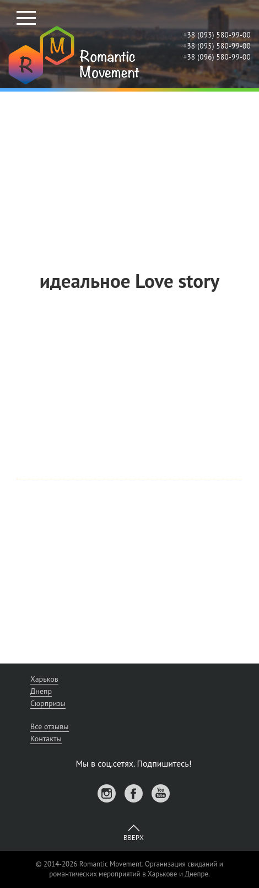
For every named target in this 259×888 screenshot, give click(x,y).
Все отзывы (49, 726)
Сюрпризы (48, 703)
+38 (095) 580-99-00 (217, 46)
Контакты (46, 738)
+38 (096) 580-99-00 (217, 57)
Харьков (44, 679)
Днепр (41, 691)
